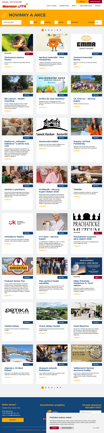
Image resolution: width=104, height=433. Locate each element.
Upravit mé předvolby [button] (67, 427)
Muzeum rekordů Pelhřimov (48, 369)
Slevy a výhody (52, 5)
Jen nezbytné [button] (96, 428)
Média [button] (74, 5)
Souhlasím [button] (54, 427)
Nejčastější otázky (86, 5)
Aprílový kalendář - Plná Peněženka (51, 58)
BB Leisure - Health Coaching (14, 99)
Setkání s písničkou (14, 189)
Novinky (61, 22)
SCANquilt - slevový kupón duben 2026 (49, 190)
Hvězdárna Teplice (14, 236)
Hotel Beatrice (81, 326)
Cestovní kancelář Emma (83, 58)
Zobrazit (8, 67)
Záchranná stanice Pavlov (14, 58)
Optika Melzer (11, 326)
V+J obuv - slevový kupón (48, 237)
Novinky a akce (64, 5)
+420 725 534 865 (15, 2)
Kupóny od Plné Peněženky (82, 142)
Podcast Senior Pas (14, 281)
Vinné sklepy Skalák (49, 326)
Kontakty (12, 420)
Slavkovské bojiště (48, 141)
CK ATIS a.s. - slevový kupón (84, 99)
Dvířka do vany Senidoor (52, 98)
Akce (35, 22)
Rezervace (48, 22)
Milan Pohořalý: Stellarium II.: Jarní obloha (83, 283)
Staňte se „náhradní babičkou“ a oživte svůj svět (16, 143)
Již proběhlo (74, 22)
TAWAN (78, 189)
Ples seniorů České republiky (49, 282)
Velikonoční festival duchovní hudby (84, 369)
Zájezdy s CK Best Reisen (13, 369)
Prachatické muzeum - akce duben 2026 (85, 237)
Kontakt (98, 5)
